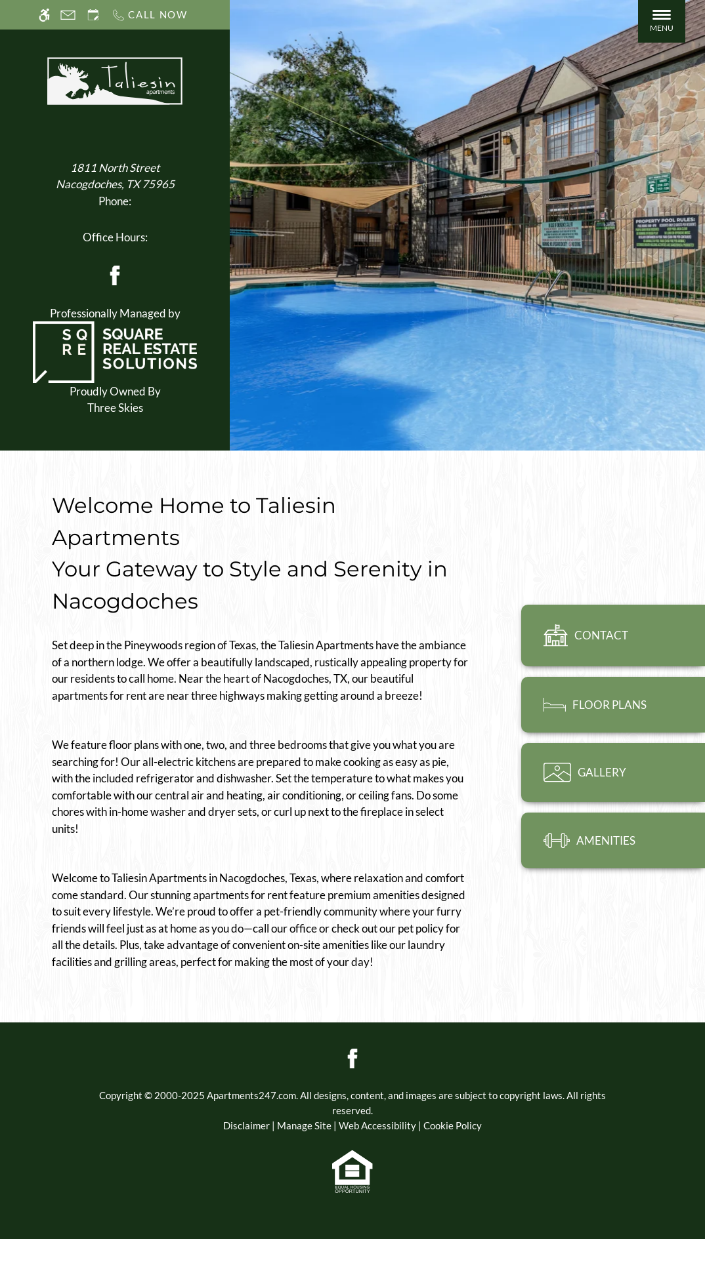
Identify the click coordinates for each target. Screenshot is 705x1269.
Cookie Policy (452, 1125)
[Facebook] (114, 274)
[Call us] (149, 14)
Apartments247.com (251, 1095)
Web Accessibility (377, 1125)
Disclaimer (246, 1125)
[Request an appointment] (93, 14)
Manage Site (304, 1125)
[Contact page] (68, 14)
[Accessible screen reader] (44, 14)
